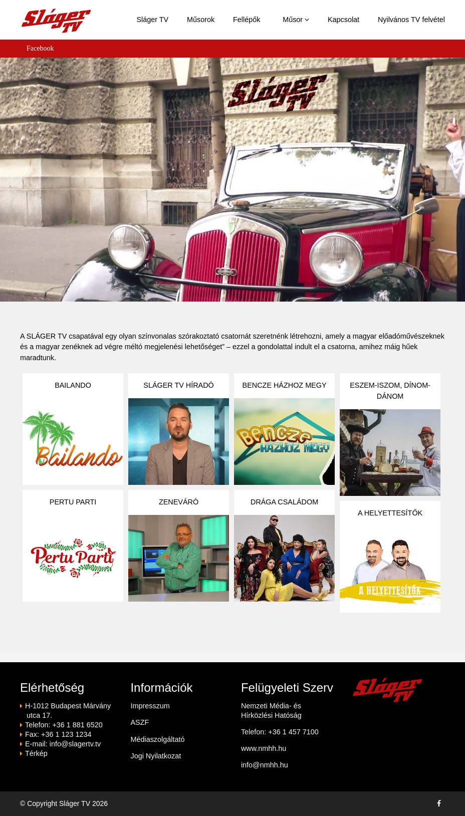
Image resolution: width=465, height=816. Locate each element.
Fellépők (246, 20)
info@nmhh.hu (264, 765)
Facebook (40, 48)
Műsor (296, 20)
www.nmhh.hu (263, 748)
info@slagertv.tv (75, 744)
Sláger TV (152, 20)
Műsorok (200, 20)
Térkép (36, 753)
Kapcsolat (343, 20)
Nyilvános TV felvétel (411, 20)
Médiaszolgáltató (157, 739)
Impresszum (149, 706)
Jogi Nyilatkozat (155, 756)
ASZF (139, 722)
